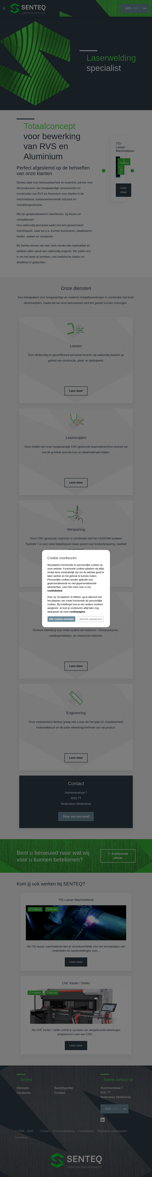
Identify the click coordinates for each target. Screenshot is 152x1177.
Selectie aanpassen (90, 618)
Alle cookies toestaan (61, 618)
